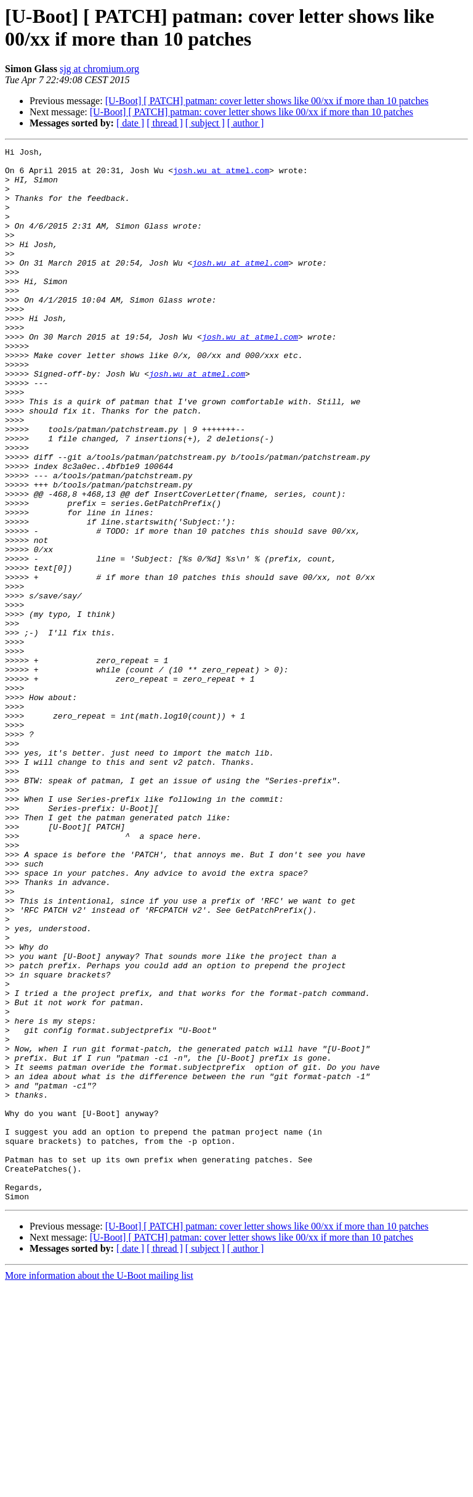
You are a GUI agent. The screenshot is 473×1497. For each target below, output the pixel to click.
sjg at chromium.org (99, 68)
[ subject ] (205, 123)
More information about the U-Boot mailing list (99, 1486)
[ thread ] (165, 123)
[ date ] (130, 123)
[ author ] (245, 123)
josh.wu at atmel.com (221, 175)
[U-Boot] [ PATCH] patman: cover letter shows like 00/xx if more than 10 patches (267, 101)
